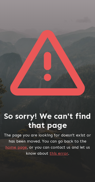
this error (59, 153)
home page (16, 147)
